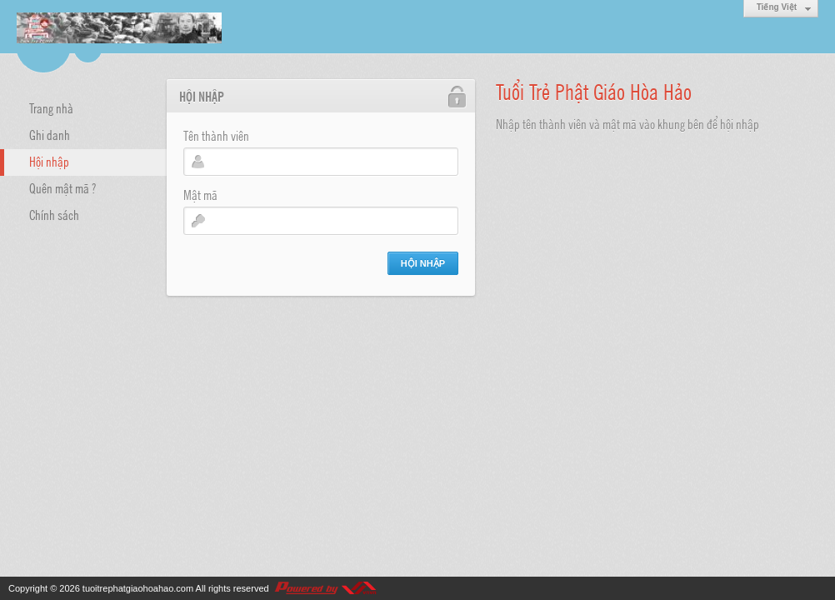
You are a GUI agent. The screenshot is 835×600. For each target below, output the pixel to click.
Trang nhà (51, 107)
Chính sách (54, 214)
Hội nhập (49, 161)
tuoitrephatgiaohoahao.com (137, 588)
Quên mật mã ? (62, 187)
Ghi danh (49, 134)
